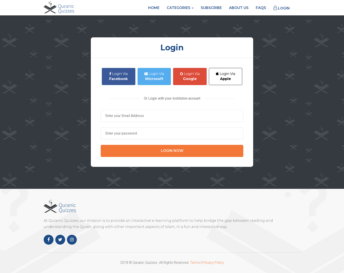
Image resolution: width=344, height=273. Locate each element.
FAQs (261, 8)
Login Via (118, 76)
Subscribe (211, 8)
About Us (239, 8)
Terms (195, 262)
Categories (180, 8)
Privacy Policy (213, 262)
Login (281, 8)
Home (153, 8)
